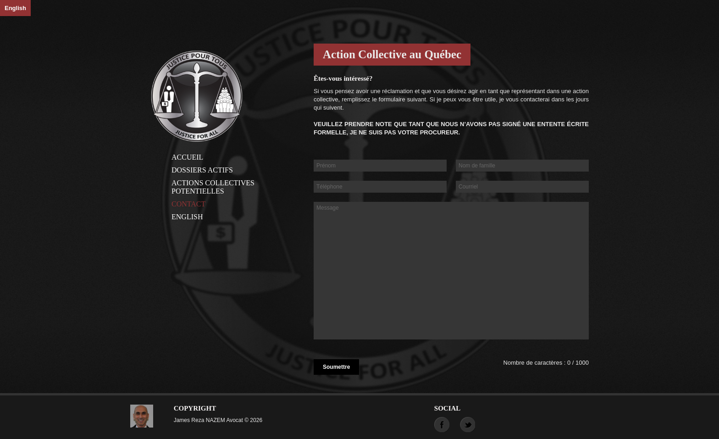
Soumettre (336, 367)
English (15, 8)
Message (451, 270)
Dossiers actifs (202, 170)
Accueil (187, 157)
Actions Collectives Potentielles (212, 187)
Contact (188, 204)
